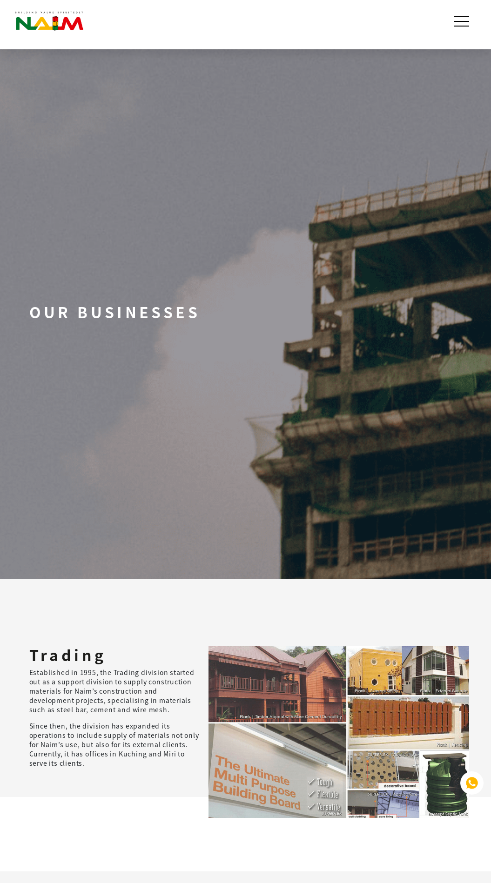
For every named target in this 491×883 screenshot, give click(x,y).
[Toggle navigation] (463, 21)
